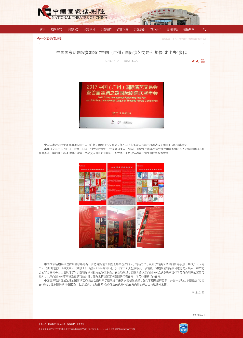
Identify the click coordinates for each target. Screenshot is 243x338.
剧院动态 (73, 29)
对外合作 (155, 29)
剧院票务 (139, 29)
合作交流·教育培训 (197, 39)
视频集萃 (188, 29)
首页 (42, 29)
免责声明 (80, 324)
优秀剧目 (89, 29)
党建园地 (172, 29)
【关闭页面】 (199, 315)
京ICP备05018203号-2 (100, 329)
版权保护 (71, 324)
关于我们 (42, 324)
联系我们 (52, 324)
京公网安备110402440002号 (123, 329)
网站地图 (61, 324)
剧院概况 (56, 29)
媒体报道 (122, 29)
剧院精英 (106, 29)
